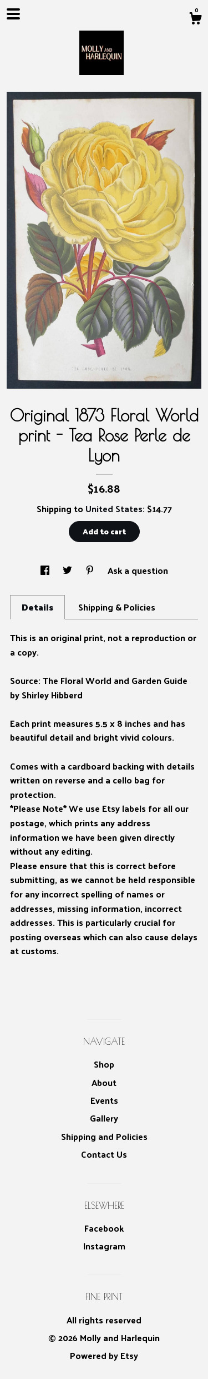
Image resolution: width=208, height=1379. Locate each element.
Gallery (104, 1118)
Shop (104, 1064)
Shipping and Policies (104, 1136)
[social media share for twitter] (68, 570)
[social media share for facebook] (46, 570)
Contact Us (104, 1154)
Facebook (104, 1228)
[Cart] (195, 19)
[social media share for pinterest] (91, 570)
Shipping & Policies (116, 607)
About (104, 1082)
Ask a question (138, 570)
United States (114, 508)
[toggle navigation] (13, 13)
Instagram (104, 1246)
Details (37, 607)
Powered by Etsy (104, 1355)
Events (104, 1100)
